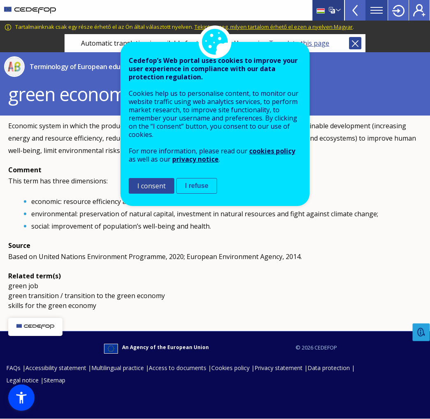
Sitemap (54, 380)
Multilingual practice (117, 368)
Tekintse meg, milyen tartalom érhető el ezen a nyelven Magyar (273, 26)
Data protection (328, 368)
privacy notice (195, 159)
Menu (376, 10)
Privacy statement (278, 368)
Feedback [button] (421, 332)
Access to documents (177, 368)
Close (355, 43)
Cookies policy (230, 368)
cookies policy (272, 150)
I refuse (196, 185)
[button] (21, 397)
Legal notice (22, 380)
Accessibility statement (55, 368)
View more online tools (355, 10)
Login (398, 10)
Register (419, 10)
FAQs (13, 368)
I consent (151, 185)
